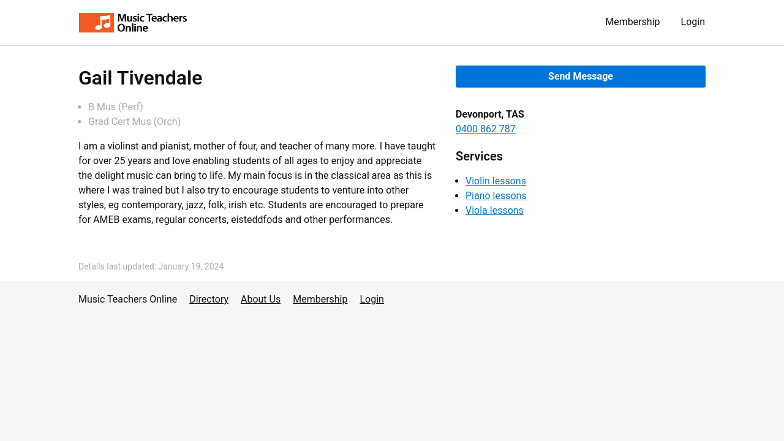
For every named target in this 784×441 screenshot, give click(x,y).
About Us (261, 299)
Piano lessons (496, 196)
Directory (208, 299)
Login (693, 22)
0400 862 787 (486, 129)
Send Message (580, 76)
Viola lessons (495, 210)
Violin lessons (496, 181)
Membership (632, 22)
